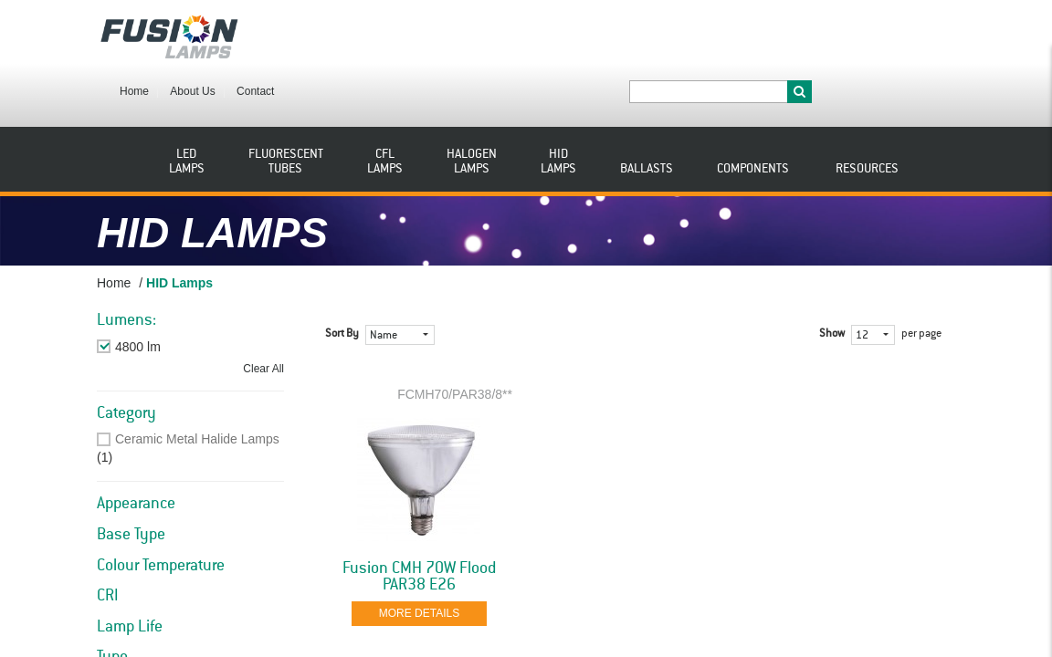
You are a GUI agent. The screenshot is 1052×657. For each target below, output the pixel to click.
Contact (398, 34)
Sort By (342, 282)
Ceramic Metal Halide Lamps (197, 387)
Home (277, 34)
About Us (335, 34)
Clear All (263, 316)
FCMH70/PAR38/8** (454, 342)
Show (832, 282)
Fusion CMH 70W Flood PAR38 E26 (419, 524)
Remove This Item (166, 294)
